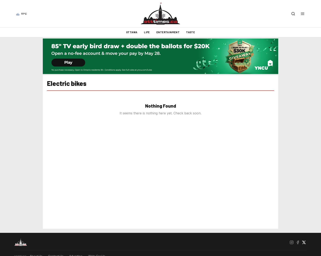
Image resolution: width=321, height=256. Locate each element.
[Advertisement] (24, 140)
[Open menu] (302, 13)
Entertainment (168, 32)
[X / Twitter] (304, 242)
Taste (190, 32)
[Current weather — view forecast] (21, 14)
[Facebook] (298, 242)
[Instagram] (291, 242)
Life (147, 32)
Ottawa (131, 32)
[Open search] (293, 13)
